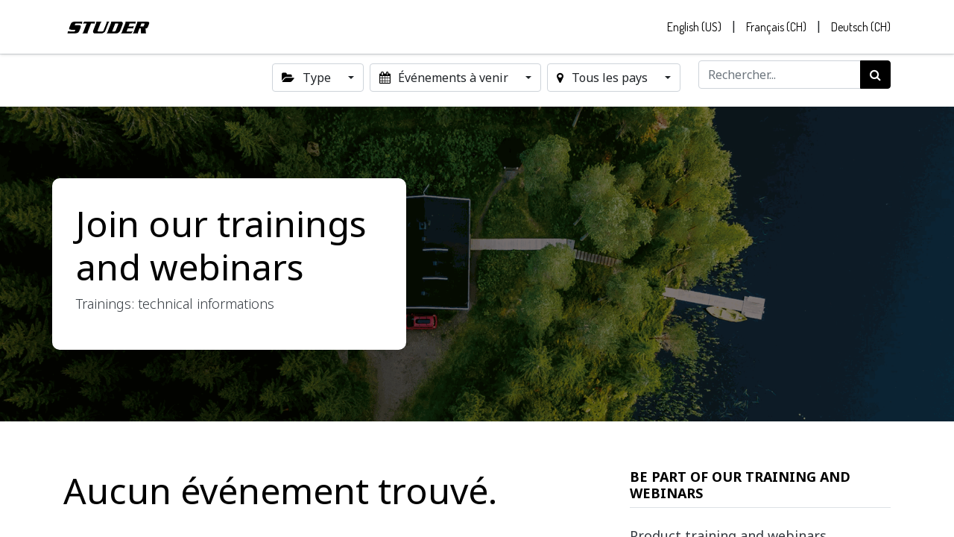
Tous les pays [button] (603, 77)
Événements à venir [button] (445, 77)
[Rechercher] (875, 74)
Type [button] (307, 77)
